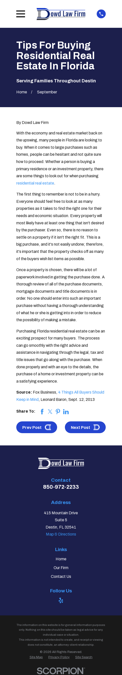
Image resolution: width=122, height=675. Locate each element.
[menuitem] (36, 657)
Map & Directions (61, 534)
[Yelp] (61, 600)
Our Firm (61, 568)
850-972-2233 (61, 487)
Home (61, 559)
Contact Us (61, 576)
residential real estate (35, 183)
